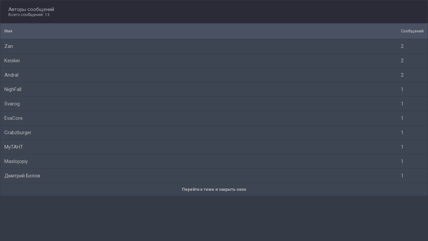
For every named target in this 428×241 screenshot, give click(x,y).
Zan (8, 46)
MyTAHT (13, 147)
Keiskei (12, 61)
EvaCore (13, 118)
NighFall (12, 89)
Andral (11, 75)
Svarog (12, 104)
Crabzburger (17, 133)
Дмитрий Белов (22, 176)
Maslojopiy (16, 161)
